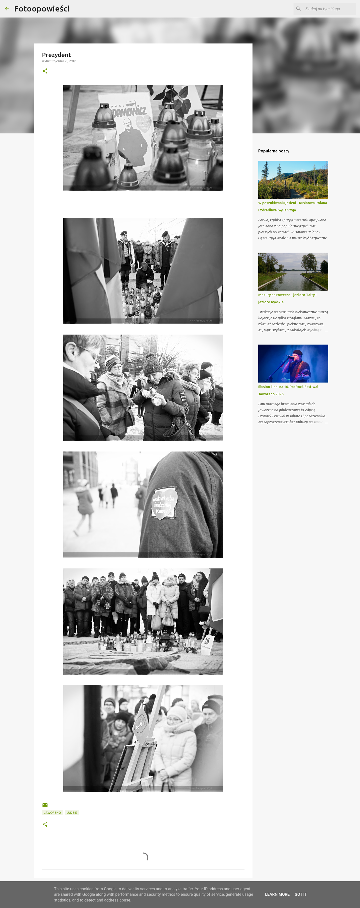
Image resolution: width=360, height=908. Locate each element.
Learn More (277, 894)
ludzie (72, 812)
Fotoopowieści (42, 8)
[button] (45, 71)
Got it (300, 894)
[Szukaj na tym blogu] (330, 9)
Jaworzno (52, 812)
